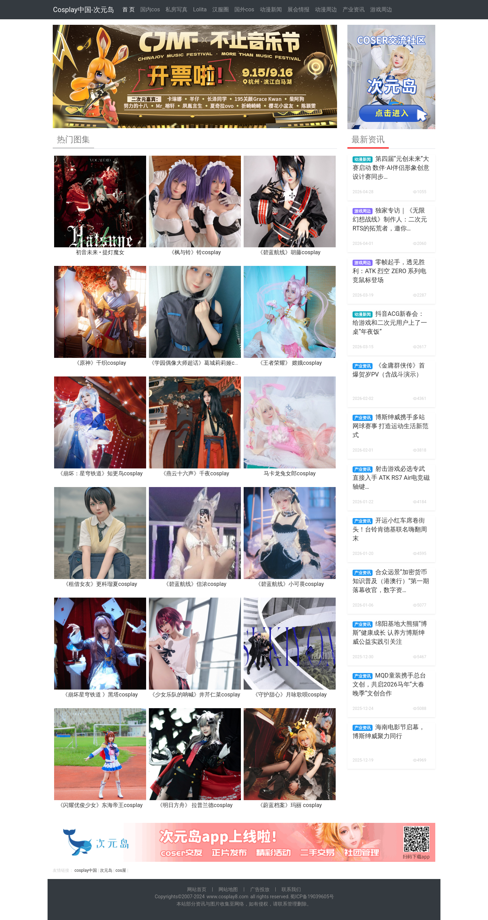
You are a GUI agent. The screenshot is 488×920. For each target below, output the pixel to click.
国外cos (244, 9)
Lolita (199, 9)
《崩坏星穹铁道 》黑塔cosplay (100, 694)
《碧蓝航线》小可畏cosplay (289, 584)
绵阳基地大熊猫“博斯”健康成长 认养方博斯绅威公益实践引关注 (390, 632)
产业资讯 (354, 9)
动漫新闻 (271, 9)
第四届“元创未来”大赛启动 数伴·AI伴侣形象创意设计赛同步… (391, 167)
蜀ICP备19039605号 (312, 896)
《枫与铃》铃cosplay (195, 252)
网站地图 (228, 889)
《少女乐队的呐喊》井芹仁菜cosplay (195, 694)
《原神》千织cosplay (100, 363)
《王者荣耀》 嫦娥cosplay (289, 363)
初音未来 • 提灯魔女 (100, 252)
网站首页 (196, 889)
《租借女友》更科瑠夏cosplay (100, 584)
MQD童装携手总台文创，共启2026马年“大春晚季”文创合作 (389, 684)
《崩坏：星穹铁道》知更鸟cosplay (100, 473)
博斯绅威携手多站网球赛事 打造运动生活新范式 (390, 426)
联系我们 (291, 889)
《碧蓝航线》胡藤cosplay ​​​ (289, 252)
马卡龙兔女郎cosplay (290, 473)
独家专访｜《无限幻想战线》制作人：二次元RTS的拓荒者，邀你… (390, 219)
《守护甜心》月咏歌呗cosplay (290, 694)
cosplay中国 (85, 870)
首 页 (128, 9)
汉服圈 (220, 9)
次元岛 (106, 870)
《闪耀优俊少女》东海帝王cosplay (100, 805)
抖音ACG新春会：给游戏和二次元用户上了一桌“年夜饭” (390, 322)
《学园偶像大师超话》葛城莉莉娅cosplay (200, 363)
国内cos (150, 9)
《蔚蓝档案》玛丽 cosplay (289, 805)
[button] (74, 76)
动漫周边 (326, 9)
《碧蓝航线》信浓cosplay (194, 584)
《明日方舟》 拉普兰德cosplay (195, 805)
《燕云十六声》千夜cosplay (195, 473)
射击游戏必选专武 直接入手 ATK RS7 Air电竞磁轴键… (391, 477)
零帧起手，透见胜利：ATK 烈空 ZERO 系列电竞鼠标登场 (389, 271)
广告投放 (260, 889)
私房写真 (176, 9)
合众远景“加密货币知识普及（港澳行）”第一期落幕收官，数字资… (391, 581)
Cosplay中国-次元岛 (83, 10)
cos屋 (120, 870)
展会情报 (298, 9)
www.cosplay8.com (227, 896)
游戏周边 (381, 9)
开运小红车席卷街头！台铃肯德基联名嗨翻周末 (390, 529)
